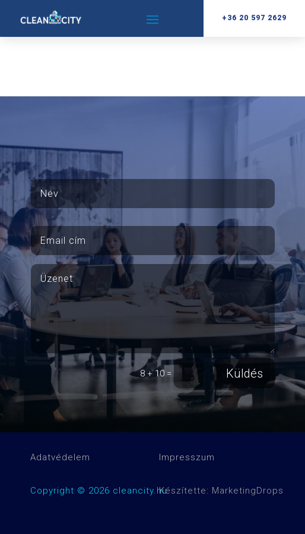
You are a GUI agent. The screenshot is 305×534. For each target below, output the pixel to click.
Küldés (244, 373)
